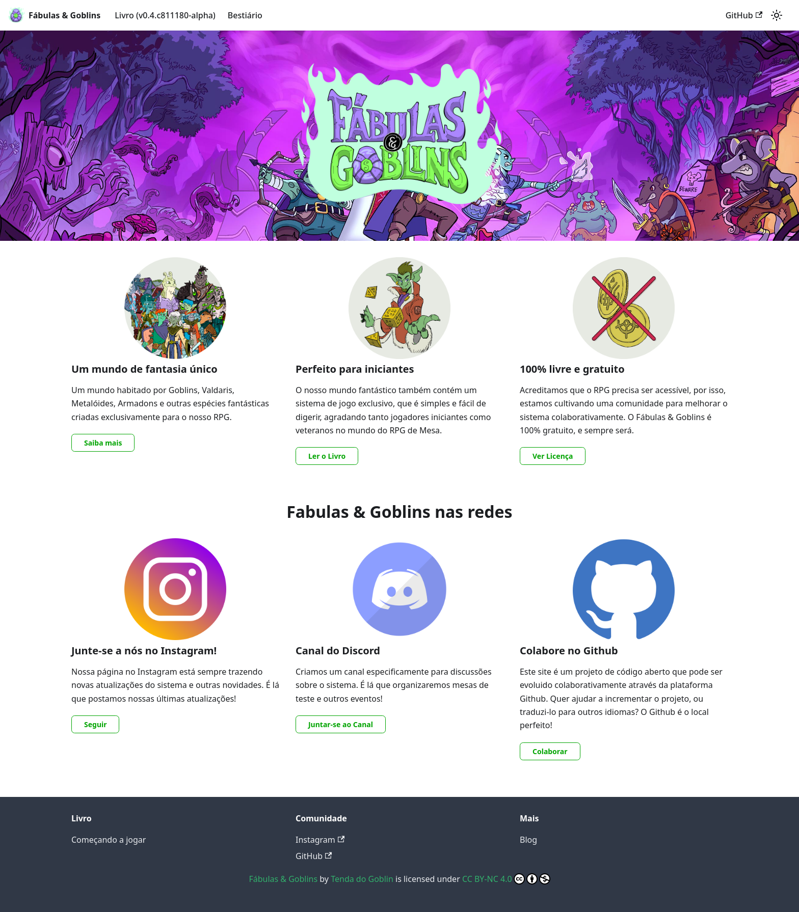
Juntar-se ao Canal (340, 724)
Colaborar (550, 751)
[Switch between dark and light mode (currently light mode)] (776, 15)
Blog (528, 839)
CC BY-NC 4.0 (506, 879)
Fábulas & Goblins (283, 879)
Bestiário (245, 15)
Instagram (320, 839)
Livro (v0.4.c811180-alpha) (165, 15)
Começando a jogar (108, 839)
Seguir (95, 724)
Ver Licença (552, 456)
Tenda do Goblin (362, 879)
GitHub (744, 15)
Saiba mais (103, 443)
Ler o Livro (326, 456)
